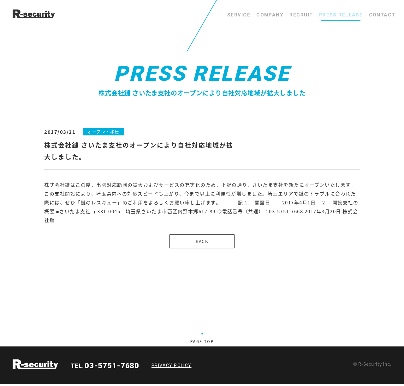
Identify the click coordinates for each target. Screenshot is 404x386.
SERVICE (209, 15)
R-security (35, 366)
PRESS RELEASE (331, 15)
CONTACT (379, 15)
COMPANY (247, 15)
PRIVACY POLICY (172, 367)
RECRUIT (285, 15)
